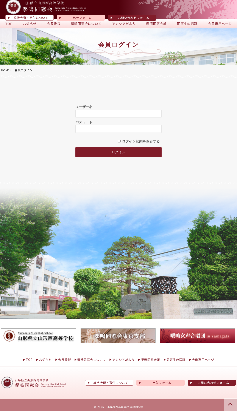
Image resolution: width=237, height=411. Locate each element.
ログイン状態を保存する (141, 141)
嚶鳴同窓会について (86, 23)
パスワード (84, 122)
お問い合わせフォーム (134, 17)
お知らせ (29, 23)
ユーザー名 (84, 107)
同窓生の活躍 (187, 23)
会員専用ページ (220, 23)
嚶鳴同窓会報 (156, 23)
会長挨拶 (54, 23)
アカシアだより (124, 23)
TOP (8, 23)
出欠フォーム (82, 17)
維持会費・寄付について (31, 17)
